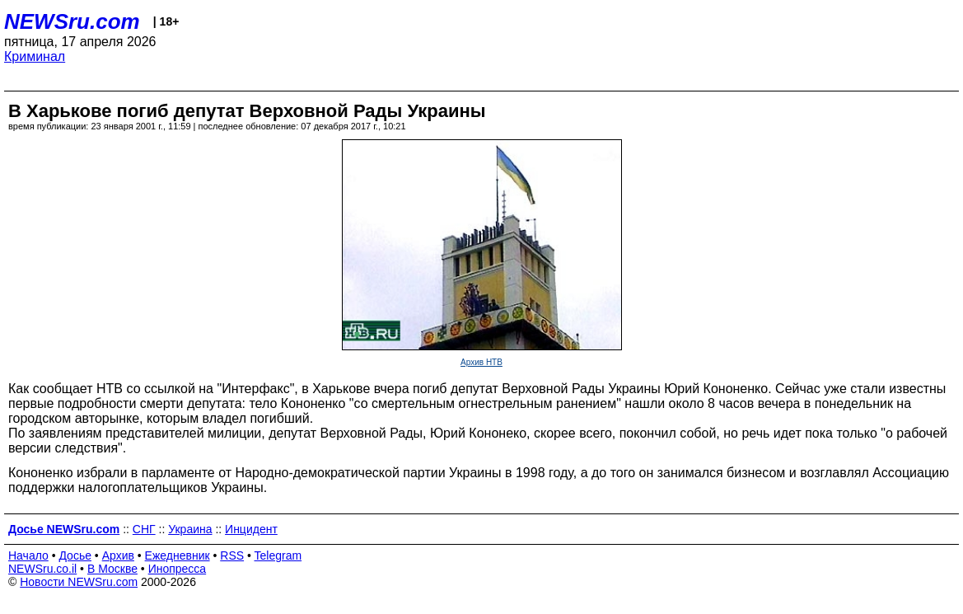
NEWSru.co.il (42, 568)
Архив (118, 555)
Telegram (278, 555)
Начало (28, 555)
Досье (74, 555)
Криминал (34, 56)
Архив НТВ (481, 362)
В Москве (112, 568)
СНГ (144, 529)
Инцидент (251, 529)
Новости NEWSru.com (79, 581)
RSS (232, 555)
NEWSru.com (72, 21)
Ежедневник (177, 555)
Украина (190, 529)
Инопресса (177, 568)
